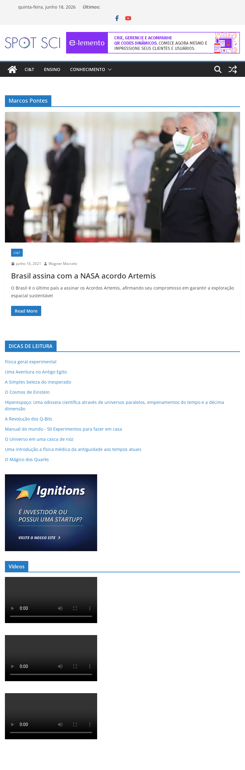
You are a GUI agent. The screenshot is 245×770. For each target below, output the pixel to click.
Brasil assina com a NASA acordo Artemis (83, 275)
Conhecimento (87, 69)
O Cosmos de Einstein (27, 392)
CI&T (29, 69)
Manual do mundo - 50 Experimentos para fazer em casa (63, 429)
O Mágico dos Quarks (27, 459)
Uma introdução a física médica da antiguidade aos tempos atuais (73, 449)
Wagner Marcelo (63, 263)
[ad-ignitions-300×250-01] (51, 478)
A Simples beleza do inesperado (38, 382)
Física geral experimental (31, 362)
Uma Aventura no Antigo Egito (36, 372)
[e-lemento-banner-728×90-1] (153, 36)
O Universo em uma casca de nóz (39, 439)
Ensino (52, 69)
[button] (108, 69)
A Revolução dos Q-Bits (28, 419)
